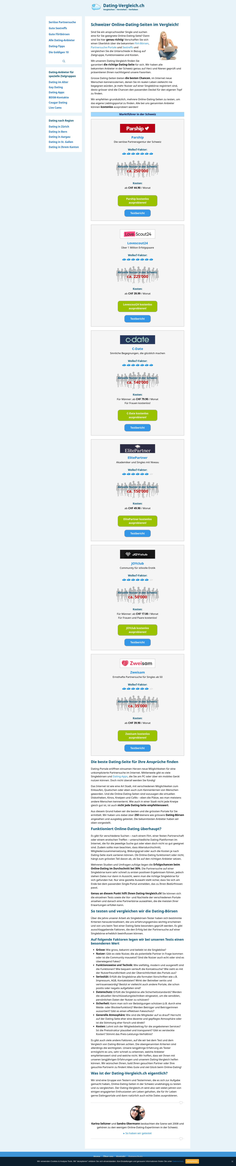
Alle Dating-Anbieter (62, 40)
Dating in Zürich (59, 126)
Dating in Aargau (59, 137)
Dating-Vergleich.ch (123, 5)
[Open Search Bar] (64, 61)
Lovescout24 (137, 243)
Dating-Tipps (57, 46)
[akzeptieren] (232, 1161)
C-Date (137, 348)
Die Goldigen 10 (59, 52)
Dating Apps (56, 92)
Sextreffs (128, 47)
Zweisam (137, 672)
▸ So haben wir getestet (137, 1133)
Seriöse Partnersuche (62, 22)
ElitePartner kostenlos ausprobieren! (137, 521)
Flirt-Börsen (142, 43)
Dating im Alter (58, 82)
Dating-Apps (120, 776)
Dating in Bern (58, 131)
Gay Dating (56, 87)
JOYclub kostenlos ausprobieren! (137, 630)
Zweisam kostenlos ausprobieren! (137, 735)
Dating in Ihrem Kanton (64, 147)
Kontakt (120, 1156)
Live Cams (55, 107)
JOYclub (137, 563)
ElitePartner (138, 457)
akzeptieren (192, 1161)
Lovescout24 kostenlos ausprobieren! (137, 306)
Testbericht (137, 213)
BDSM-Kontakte (59, 97)
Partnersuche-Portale (103, 47)
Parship (137, 137)
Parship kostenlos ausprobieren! (137, 200)
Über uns (108, 1156)
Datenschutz (135, 1156)
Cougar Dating (58, 102)
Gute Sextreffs (58, 28)
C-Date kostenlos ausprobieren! (137, 415)
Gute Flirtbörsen (59, 34)
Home (96, 1156)
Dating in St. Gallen (61, 142)
